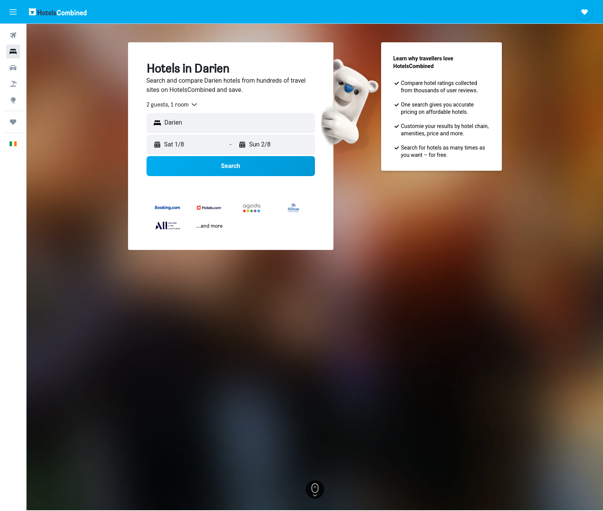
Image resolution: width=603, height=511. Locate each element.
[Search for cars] (13, 67)
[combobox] (172, 104)
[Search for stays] (13, 51)
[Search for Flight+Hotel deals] (13, 84)
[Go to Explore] (13, 100)
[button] (13, 11)
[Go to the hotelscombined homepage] (58, 11)
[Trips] (13, 122)
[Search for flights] (13, 35)
